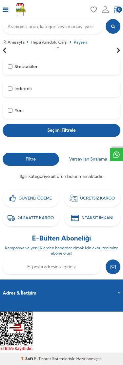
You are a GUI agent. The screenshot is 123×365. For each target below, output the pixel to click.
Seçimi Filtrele (61, 130)
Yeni (16, 110)
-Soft (27, 358)
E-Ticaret (42, 358)
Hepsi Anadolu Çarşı (49, 42)
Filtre (31, 159)
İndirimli (20, 88)
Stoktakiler (23, 66)
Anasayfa (14, 42)
